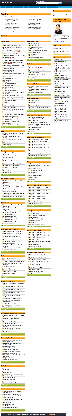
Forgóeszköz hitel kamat (62, 95)
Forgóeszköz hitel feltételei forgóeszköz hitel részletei (13, 284)
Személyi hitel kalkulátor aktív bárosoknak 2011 (39, 262)
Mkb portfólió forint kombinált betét (11, 142)
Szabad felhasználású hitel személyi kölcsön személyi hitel (13, 205)
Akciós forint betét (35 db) (9, 18)
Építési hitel (32, 131)
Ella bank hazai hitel (34, 49)
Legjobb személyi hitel (34, 105)
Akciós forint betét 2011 (62, 66)
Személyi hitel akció (8, 214)
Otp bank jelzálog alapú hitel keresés (11, 328)
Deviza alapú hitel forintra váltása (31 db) (35, 25)
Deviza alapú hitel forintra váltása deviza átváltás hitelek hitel (38, 188)
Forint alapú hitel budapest (9, 271)
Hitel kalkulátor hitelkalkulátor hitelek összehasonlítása (12, 237)
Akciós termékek (7, 102)
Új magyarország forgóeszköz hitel (11, 305)
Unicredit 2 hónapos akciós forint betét (12, 50)
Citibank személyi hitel (34, 125)
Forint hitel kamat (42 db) (32, 16)
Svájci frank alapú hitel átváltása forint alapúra (40, 201)
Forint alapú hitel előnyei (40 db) (33, 22)
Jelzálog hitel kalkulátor (34, 213)
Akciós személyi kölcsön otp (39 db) (11, 19)
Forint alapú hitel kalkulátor (60, 84)
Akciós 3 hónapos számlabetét (10, 90)
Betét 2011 (31, 7)
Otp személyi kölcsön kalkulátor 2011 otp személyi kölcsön (39, 86)
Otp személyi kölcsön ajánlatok (10, 124)
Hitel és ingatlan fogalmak (35, 246)
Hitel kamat (32, 102)
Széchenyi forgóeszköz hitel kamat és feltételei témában (12, 290)
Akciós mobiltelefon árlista (9, 100)
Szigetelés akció (7, 80)
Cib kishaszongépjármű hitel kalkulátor (12, 248)
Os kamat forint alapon (34, 52)
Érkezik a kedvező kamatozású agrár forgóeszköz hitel (11, 301)
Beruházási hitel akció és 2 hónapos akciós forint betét (13, 134)
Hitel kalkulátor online (8, 404)
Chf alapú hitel (32, 174)
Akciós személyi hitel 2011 (9, 216)
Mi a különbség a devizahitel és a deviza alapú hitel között (14, 355)
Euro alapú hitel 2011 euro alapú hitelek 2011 (39, 241)
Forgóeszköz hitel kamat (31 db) (10, 25)
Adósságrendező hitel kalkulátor (10, 249)
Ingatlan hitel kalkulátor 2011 (62, 117)
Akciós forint (10, 7)
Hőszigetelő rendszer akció (9, 82)
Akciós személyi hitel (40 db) (10, 22)
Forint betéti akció (7, 144)
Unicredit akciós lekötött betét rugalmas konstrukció (12, 184)
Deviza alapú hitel (33, 120)
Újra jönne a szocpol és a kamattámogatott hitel (39, 108)
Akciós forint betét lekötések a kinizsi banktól (14, 55)
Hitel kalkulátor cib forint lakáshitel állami (13, 374)
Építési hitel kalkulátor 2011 (35, 267)
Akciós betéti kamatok (8, 87)
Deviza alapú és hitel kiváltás (10, 359)
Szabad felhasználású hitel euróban (11, 321)
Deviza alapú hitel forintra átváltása (11, 351)
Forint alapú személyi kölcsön (36, 153)
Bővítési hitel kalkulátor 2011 (36, 269)
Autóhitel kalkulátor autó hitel (10, 381)
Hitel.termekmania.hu (15, 414)
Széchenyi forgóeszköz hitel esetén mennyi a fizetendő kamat (13, 287)
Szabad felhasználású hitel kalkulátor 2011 (39, 259)
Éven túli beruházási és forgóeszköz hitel (12, 298)
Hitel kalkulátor (33, 222)
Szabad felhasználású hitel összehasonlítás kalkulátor (13, 245)
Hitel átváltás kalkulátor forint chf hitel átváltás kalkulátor (12, 371)
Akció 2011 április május (35, 76)
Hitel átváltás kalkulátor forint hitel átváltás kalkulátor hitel (13, 368)
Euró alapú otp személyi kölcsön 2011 (12, 163)
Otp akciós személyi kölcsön (10, 169)
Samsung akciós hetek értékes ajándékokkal (13, 114)
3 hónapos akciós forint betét (11, 52)
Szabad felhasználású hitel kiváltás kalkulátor (13, 320)
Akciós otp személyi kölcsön (10, 88)
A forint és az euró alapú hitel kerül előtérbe (13, 261)
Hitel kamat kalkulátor (34, 43)
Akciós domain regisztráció (9, 107)
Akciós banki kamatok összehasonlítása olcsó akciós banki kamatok (13, 194)
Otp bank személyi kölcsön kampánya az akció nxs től (12, 153)
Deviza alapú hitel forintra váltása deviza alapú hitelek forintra (38, 194)
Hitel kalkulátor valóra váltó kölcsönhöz (12, 241)
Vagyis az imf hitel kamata (35, 175)
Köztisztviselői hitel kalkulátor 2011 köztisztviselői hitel (37, 255)
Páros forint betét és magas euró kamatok (12, 139)
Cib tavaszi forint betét (8, 141)
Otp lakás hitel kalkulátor (9, 377)
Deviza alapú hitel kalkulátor (10, 353)
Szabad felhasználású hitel (9, 323)
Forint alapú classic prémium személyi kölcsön (38, 142)
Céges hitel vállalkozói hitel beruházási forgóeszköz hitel (12, 392)
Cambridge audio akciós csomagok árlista (13, 109)
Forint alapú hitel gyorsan (9, 273)
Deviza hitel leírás (33, 243)
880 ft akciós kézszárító (8, 111)
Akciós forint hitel (7, 59)
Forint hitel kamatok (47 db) (33, 20)
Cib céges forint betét (34, 72)
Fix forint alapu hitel (8, 268)
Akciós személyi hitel (8, 219)
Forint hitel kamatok (34, 45)
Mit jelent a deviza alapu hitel (10, 358)
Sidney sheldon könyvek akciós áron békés (13, 97)
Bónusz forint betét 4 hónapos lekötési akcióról (12, 137)
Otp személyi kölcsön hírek (9, 172)
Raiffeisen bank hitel (34, 244)
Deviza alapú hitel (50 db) (9, 28)
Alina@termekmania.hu (59, 41)
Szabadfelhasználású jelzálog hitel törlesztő (39, 218)
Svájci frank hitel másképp (35, 170)
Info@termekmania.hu (58, 53)
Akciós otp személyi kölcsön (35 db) (34, 19)
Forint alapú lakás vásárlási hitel (36, 117)
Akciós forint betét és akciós (9, 43)
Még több (5, 127)
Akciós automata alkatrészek (10, 105)
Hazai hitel (31, 55)
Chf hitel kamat (59, 93)
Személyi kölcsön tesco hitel (10, 212)
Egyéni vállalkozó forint (9, 72)
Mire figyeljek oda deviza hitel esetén (38, 50)
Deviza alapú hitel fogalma (35, 234)
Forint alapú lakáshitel (8, 70)
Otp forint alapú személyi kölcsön (11, 165)
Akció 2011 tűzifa (33, 77)
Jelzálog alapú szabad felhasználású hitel (61, 102)
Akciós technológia (7, 119)
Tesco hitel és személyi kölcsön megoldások (39, 124)
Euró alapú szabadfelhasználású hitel (37, 224)
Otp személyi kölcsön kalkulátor (10, 170)
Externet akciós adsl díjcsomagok (11, 118)
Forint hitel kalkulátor (8, 375)
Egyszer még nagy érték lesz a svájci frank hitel (39, 166)
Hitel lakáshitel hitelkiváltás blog (11, 121)
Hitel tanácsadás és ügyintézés (36, 57)
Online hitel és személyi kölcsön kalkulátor (13, 239)
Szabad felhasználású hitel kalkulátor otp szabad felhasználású (12, 400)
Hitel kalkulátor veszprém (9, 406)
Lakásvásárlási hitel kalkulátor (10, 382)
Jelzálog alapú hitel (33, 217)
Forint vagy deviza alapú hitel (10, 348)
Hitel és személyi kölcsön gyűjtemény (12, 211)
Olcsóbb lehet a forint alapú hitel (36, 119)
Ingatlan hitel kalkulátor (8, 397)
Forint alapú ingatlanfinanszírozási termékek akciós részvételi (13, 66)
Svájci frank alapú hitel (34, 168)
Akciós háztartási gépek (8, 98)
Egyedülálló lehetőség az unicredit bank (12, 196)
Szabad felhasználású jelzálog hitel (11, 318)
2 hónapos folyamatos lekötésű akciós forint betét (13, 187)
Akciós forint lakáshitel (8, 68)
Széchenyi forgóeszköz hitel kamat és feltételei (12, 293)
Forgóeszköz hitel (7, 306)
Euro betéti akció (7, 76)
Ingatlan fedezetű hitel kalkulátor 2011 (12, 394)
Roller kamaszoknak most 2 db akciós (12, 95)
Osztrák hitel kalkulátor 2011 (36, 271)
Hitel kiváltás (32, 179)
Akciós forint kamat (9, 57)
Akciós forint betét (60, 64)
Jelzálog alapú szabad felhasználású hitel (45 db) (13, 27)
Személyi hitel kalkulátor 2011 (36, 264)
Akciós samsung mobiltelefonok (10, 116)
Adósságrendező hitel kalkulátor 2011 (38, 266)
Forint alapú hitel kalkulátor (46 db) (11, 23)
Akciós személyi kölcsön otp (62, 68)
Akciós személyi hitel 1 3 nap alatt (11, 217)
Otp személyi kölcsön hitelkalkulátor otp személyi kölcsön (38, 90)
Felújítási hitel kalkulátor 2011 (36, 273)
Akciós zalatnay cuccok (8, 112)
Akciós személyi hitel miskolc (10, 221)
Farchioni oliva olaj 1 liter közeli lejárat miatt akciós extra (13, 93)
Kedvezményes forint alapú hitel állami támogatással (12, 264)
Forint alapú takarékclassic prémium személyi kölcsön (39, 151)
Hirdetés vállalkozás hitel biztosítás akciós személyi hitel (13, 208)
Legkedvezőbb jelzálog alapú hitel (37, 215)
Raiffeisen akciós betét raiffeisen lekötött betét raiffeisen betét (14, 181)
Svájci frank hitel (33, 54)
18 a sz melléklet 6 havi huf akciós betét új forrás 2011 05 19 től (39, 66)
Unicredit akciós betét (61, 75)
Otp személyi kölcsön (52, 7)
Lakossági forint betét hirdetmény (37, 74)
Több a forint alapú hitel (9, 266)
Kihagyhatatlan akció (8, 85)
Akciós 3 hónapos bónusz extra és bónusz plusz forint (13, 63)
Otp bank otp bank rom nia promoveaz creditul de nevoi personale (14, 161)
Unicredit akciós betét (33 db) (10, 20)
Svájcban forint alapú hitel (9, 275)
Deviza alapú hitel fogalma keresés (37, 232)
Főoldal (3, 7)
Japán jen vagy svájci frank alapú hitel (38, 122)
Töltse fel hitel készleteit (9, 330)
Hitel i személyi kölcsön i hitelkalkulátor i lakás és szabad (13, 326)
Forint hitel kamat (19, 7)
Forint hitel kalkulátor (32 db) (10, 29)
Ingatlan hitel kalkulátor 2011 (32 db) (34, 29)
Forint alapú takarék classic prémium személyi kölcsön (40, 145)
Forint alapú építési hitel (9, 269)
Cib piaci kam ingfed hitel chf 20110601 (38, 164)
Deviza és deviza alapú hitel (9, 346)
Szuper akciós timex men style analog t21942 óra (13, 74)
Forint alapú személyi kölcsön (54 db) (34, 23)
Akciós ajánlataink (7, 104)
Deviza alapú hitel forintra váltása (11, 349)
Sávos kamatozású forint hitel (36, 47)
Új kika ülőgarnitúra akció (9, 78)
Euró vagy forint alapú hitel (9, 258)
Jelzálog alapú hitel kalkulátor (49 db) (34, 27)
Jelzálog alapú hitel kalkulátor (36, 212)
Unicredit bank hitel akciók (9, 191)
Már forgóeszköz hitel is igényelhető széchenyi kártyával (11, 296)
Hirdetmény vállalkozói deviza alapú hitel (39, 236)
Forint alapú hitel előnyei (62, 82)
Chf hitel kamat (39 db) (32, 24)
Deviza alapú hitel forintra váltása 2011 (38, 196)
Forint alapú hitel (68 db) (9, 24)
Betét (26, 7)
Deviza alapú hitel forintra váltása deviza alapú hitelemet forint (12, 340)
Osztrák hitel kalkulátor (8, 402)
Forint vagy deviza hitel (34, 200)
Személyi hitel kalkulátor (9, 223)
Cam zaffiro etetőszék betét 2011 (36, 70)
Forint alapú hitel (7, 235)
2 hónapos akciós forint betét (10, 53)
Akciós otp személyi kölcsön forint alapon (13, 60)
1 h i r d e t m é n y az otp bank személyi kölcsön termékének (12, 156)
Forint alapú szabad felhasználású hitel (12, 231)
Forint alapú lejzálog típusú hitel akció (12, 45)
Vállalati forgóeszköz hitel (9, 303)
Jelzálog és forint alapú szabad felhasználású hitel (13, 316)
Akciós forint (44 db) (8, 16)
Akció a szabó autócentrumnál (10, 83)
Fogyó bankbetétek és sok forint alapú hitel (13, 233)
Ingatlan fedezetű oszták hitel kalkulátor (12, 396)
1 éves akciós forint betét (35, 69)
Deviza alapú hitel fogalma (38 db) (34, 28)
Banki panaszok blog (8, 123)
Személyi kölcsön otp (41, 7)
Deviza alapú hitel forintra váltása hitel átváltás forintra (12, 344)
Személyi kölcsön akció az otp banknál (12, 159)
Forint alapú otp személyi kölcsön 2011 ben (39, 147)
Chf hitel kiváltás (33, 177)
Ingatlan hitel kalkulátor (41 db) (10, 31)
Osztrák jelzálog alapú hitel (9, 331)
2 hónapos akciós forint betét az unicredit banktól (12, 48)
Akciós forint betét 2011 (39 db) (33, 18)
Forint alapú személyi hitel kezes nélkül (38, 139)
